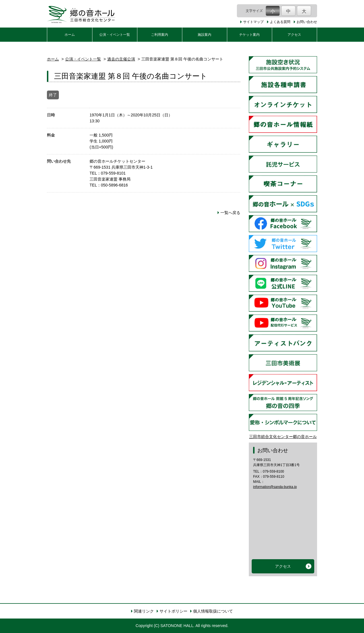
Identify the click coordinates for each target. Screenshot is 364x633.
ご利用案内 (159, 35)
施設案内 (204, 35)
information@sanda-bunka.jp (275, 487)
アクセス (294, 35)
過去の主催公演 (121, 59)
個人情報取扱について (213, 611)
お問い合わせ (307, 22)
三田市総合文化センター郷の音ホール (283, 436)
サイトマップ (253, 22)
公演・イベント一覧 (114, 35)
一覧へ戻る (230, 212)
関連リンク (144, 611)
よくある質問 (280, 22)
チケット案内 (249, 35)
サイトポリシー (173, 611)
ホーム (70, 35)
